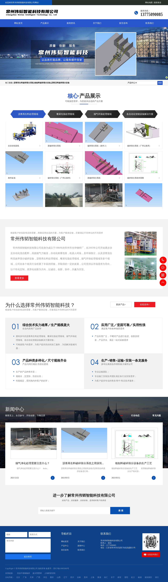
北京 (18, 577)
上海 (92, 577)
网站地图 (149, 3)
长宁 (113, 577)
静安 (119, 577)
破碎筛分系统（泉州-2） (97, 146)
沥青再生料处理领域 (28, 114)
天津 (31, 577)
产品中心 (65, 546)
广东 (25, 577)
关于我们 (97, 23)
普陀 (126, 577)
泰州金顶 (11, 178)
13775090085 (163, 260)
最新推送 (157, 3)
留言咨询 (123, 23)
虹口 (133, 577)
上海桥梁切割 (49, 573)
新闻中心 (81, 546)
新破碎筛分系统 (54, 146)
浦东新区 (148, 577)
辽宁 (65, 577)
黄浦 (99, 577)
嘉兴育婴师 (37, 573)
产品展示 (44, 23)
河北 (45, 577)
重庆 (52, 577)
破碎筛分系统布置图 (135, 178)
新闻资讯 (71, 23)
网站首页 (18, 23)
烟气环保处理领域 (103, 114)
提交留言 (28, 557)
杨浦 (140, 577)
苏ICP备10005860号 (61, 568)
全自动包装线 (13, 146)
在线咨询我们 (152, 555)
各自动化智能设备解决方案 (140, 114)
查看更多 (19, 278)
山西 (59, 577)
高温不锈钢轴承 (23, 573)
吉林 (79, 577)
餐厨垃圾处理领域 (65, 114)
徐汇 (106, 577)
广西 (38, 577)
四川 (72, 577)
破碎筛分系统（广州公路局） (139, 146)
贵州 (86, 577)
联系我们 (149, 23)
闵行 (157, 577)
